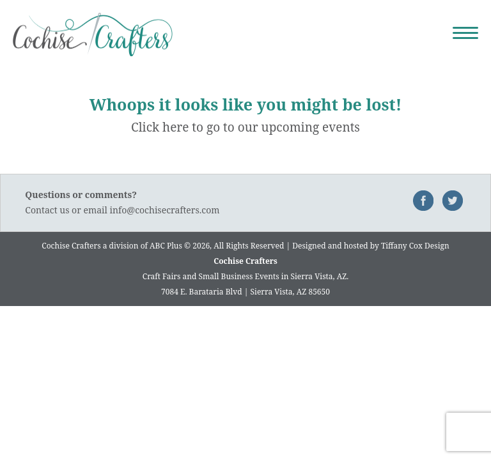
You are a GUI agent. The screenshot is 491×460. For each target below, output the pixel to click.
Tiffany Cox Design (415, 245)
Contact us (47, 210)
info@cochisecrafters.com (165, 210)
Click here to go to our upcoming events (245, 127)
